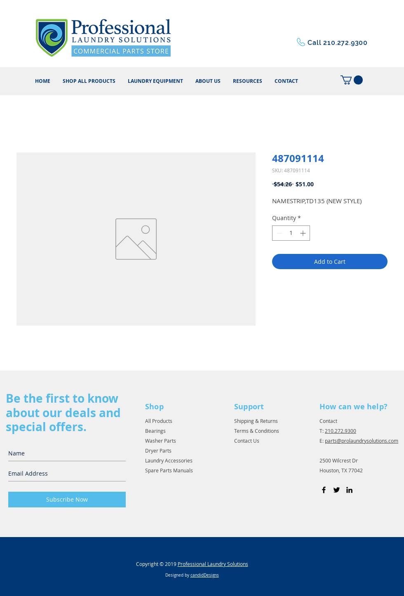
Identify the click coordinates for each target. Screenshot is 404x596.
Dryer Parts (158, 450)
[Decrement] (278, 233)
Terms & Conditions (256, 430)
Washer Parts (160, 440)
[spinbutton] (291, 233)
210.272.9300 (340, 430)
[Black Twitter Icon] (336, 490)
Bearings (155, 430)
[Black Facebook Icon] (323, 490)
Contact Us (246, 440)
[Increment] (303, 233)
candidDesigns (204, 575)
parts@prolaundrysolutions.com (361, 440)
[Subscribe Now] (67, 499)
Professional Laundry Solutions (213, 564)
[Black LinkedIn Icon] (349, 490)
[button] (247, 81)
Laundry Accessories (169, 460)
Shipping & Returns (256, 421)
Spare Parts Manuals (169, 470)
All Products (158, 421)
